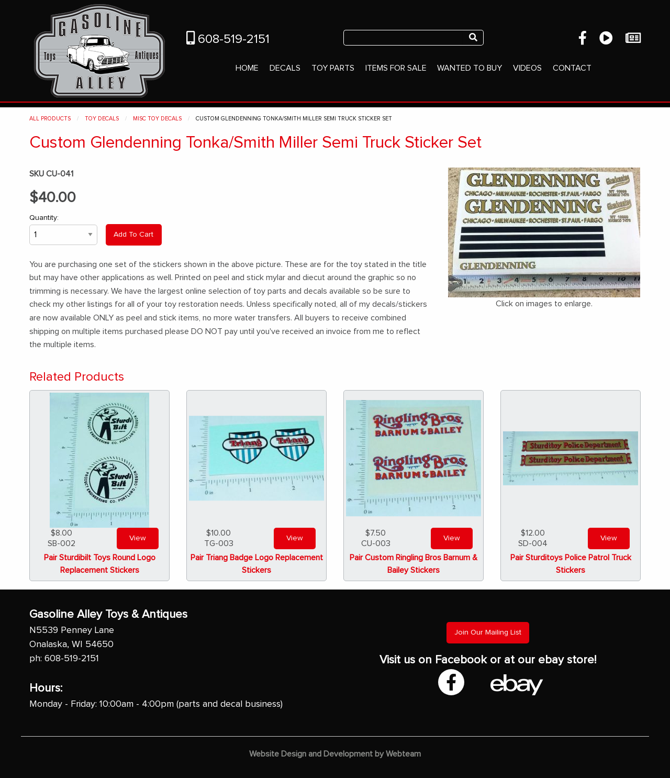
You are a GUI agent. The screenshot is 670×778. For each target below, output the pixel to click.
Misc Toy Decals (157, 118)
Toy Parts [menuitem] (332, 68)
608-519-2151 (228, 39)
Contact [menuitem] (572, 68)
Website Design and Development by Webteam (335, 754)
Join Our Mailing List (487, 632)
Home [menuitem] (247, 68)
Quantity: (63, 229)
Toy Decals (102, 118)
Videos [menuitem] (527, 68)
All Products (50, 118)
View (137, 538)
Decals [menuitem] (285, 68)
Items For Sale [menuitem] (396, 68)
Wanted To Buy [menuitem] (469, 68)
